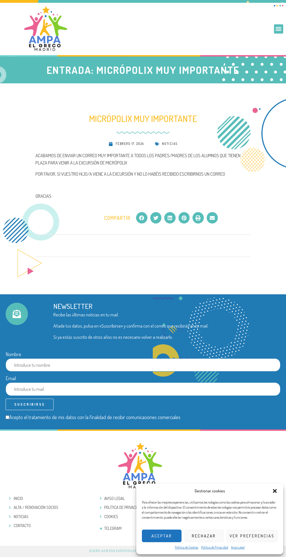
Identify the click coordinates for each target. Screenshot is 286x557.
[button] (275, 491)
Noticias (170, 144)
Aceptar (161, 536)
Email (11, 378)
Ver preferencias (252, 536)
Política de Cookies (186, 547)
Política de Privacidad (214, 547)
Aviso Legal (238, 547)
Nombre (13, 354)
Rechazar (204, 536)
